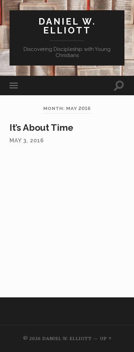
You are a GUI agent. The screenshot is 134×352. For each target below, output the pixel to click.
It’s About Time (41, 127)
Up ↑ (105, 338)
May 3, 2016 (27, 140)
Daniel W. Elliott (67, 26)
